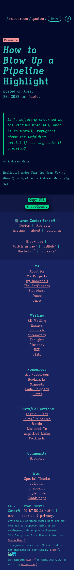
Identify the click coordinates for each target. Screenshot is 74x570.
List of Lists (37, 414)
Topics (24, 226)
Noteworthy (37, 335)
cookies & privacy (37, 516)
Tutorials (37, 330)
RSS (37, 350)
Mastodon (25, 251)
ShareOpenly (37, 207)
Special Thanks (37, 479)
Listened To (37, 429)
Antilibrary (37, 286)
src (11, 516)
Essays (37, 326)
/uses (37, 296)
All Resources (37, 375)
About (35, 231)
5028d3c (30, 560)
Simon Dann (15, 540)
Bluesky (47, 251)
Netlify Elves (28, 564)
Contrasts (37, 438)
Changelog (37, 488)
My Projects (37, 276)
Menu (54, 18)
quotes (38, 18)
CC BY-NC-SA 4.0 (36, 511)
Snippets (37, 384)
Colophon (54, 231)
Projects (43, 226)
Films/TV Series (37, 419)
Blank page (37, 498)
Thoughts (37, 340)
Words (37, 424)
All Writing (37, 321)
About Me (36, 271)
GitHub (49, 246)
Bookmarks (37, 380)
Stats (37, 355)
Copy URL (37, 200)
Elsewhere (34, 242)
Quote (33, 97)
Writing (19, 231)
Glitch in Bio (24, 246)
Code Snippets (37, 389)
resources (18, 18)
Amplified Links (37, 434)
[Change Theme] (68, 19)
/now (37, 301)
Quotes (37, 394)
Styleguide (37, 493)
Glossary (37, 345)
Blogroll (37, 459)
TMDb (53, 549)
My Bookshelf (37, 281)
